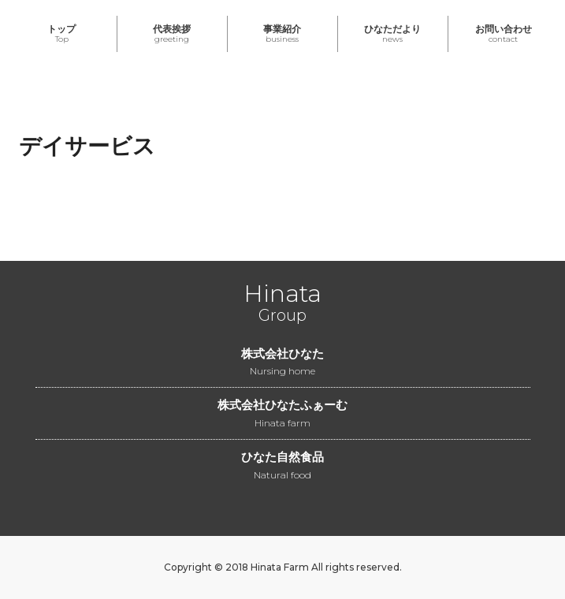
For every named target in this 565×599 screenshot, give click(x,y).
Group (282, 306)
